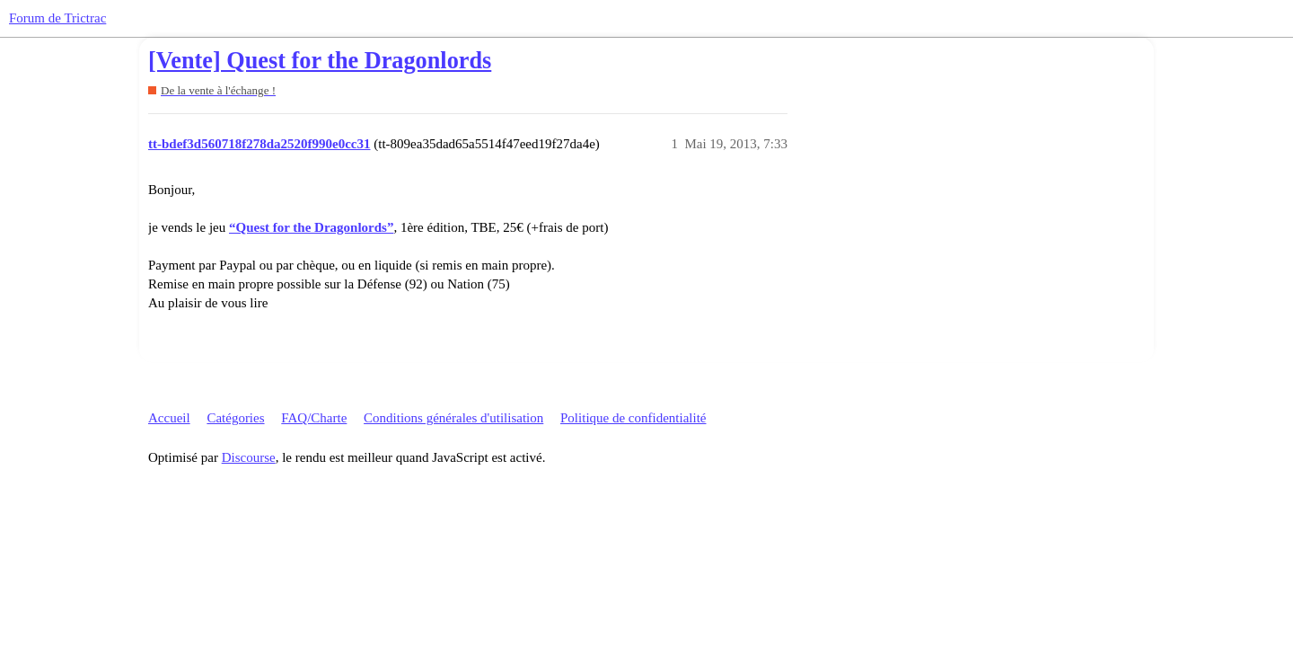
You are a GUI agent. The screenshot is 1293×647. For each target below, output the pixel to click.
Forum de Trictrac (57, 18)
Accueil (169, 418)
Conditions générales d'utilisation (453, 418)
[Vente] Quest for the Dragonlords (319, 61)
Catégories (235, 418)
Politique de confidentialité (633, 418)
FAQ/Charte (314, 418)
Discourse (249, 457)
